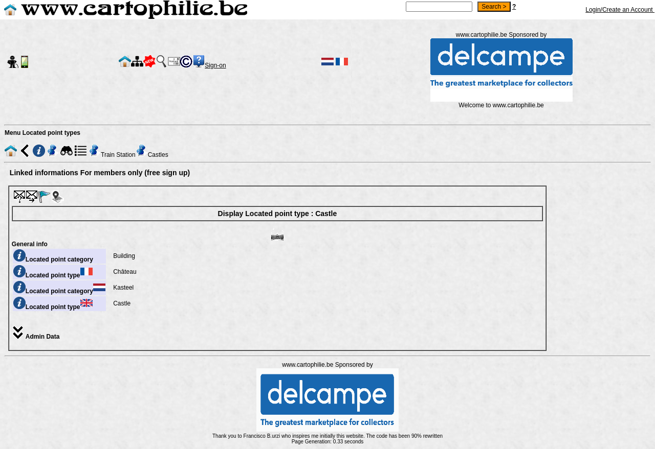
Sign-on (215, 65)
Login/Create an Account (619, 9)
